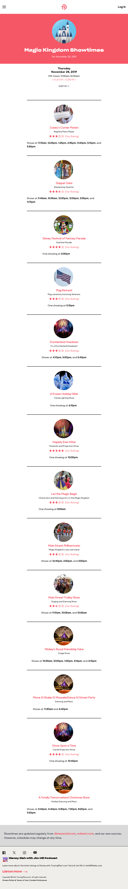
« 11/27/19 (58, 79)
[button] (64, 87)
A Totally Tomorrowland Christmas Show (64, 797)
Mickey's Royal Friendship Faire (64, 649)
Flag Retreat (64, 290)
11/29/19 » (70, 79)
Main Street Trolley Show (64, 597)
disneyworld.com (65, 833)
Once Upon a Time (64, 745)
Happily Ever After (64, 442)
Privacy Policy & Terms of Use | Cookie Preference (24, 880)
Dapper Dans (64, 183)
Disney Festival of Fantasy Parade (64, 238)
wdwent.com (85, 833)
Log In (122, 7)
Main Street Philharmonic (64, 545)
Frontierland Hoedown (64, 342)
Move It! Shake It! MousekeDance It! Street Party (64, 697)
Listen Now (15, 871)
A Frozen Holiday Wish (64, 394)
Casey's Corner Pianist (64, 127)
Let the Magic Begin (64, 494)
